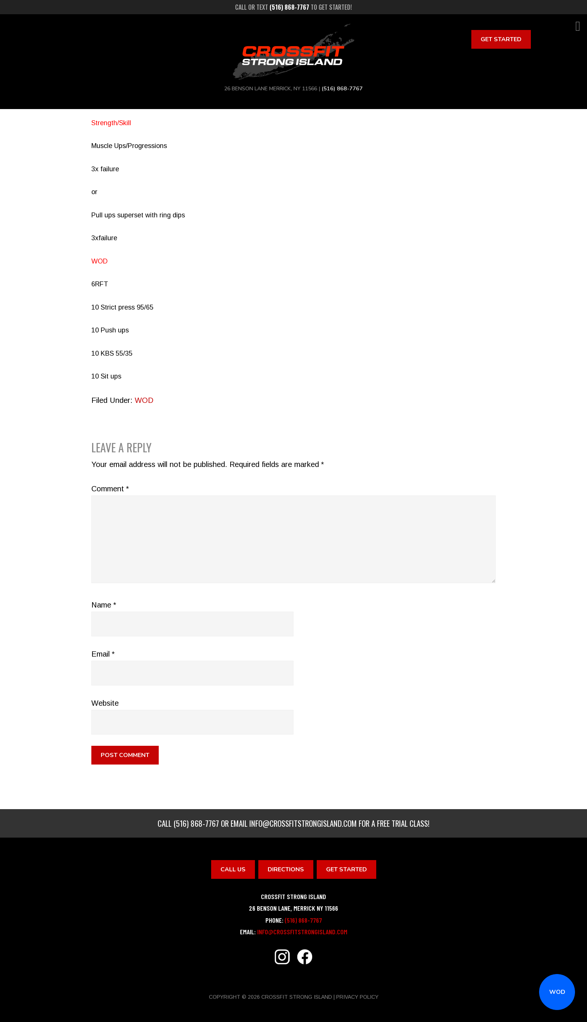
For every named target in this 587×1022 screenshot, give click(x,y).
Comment (110, 489)
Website (105, 703)
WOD (557, 992)
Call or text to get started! (293, 7)
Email (103, 654)
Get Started (501, 39)
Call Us (233, 869)
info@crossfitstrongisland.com (303, 823)
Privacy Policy (357, 997)
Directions (286, 869)
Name (103, 605)
